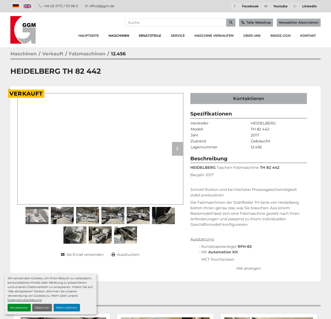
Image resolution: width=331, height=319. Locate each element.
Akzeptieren (19, 307)
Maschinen (118, 36)
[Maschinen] (23, 53)
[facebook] (246, 6)
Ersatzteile (150, 36)
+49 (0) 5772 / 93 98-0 (60, 6)
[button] (119, 35)
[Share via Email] (84, 255)
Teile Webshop (256, 22)
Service (178, 36)
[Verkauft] (52, 53)
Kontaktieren (248, 98)
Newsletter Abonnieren (299, 22)
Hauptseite (88, 36)
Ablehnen (42, 307)
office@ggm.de (101, 6)
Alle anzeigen (248, 268)
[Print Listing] (125, 255)
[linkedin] (306, 6)
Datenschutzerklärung (25, 300)
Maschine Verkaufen (214, 36)
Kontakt (308, 36)
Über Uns (252, 36)
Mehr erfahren (66, 307)
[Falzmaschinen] (87, 53)
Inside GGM (280, 36)
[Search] (180, 23)
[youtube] (276, 6)
